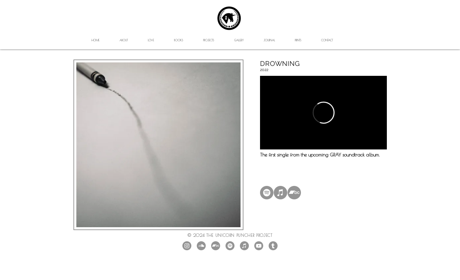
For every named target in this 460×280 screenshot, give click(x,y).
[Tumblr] (273, 245)
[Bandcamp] (294, 192)
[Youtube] (258, 245)
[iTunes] (280, 192)
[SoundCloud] (201, 245)
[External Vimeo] (323, 112)
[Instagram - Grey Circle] (186, 245)
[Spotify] (266, 192)
